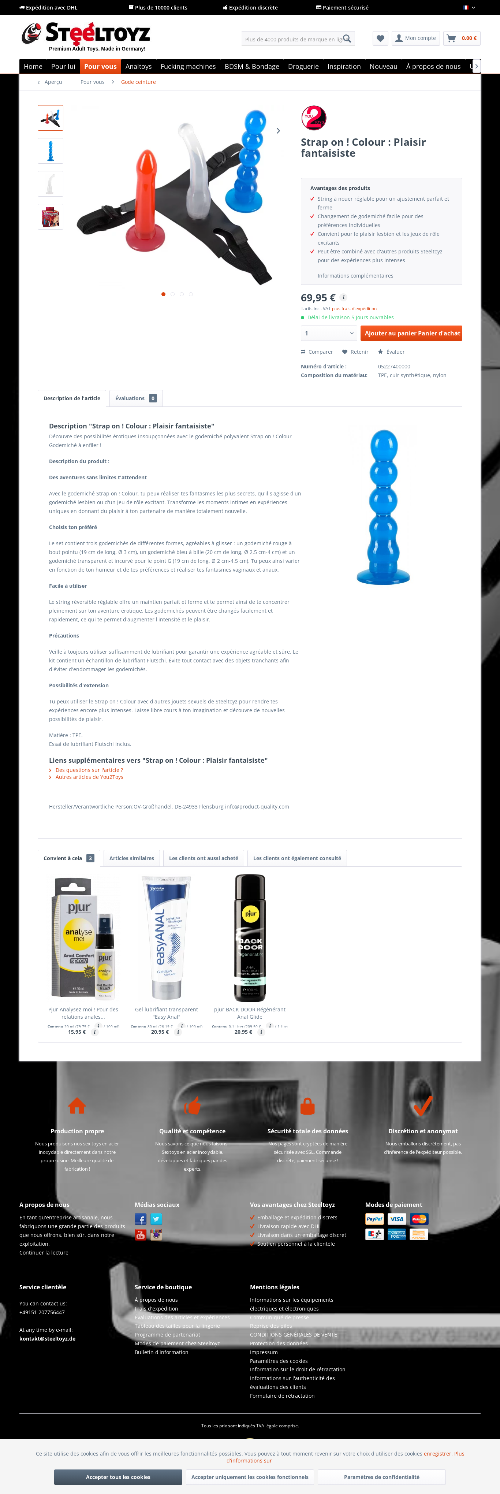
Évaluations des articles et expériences (182, 1317)
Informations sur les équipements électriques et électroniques (291, 1304)
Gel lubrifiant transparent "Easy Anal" (166, 1013)
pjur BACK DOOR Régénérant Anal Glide (250, 1013)
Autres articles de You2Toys (86, 776)
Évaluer (391, 351)
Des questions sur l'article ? (86, 769)
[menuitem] (298, 38)
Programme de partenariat (167, 1334)
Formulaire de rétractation (282, 1395)
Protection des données (279, 1343)
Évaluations (136, 398)
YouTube (141, 1235)
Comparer (317, 351)
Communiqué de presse (279, 1317)
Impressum (264, 1352)
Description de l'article (72, 398)
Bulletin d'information (162, 1352)
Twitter (156, 1219)
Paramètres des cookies (279, 1360)
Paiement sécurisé (342, 7)
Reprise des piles (271, 1325)
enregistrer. (439, 1453)
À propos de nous (156, 1299)
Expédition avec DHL (48, 7)
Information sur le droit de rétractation (298, 1369)
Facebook (141, 1219)
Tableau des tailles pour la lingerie (177, 1325)
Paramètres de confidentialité (381, 1476)
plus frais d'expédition (354, 308)
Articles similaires (131, 858)
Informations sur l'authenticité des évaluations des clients (292, 1382)
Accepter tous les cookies (118, 1476)
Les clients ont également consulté (297, 858)
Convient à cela (69, 858)
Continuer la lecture (43, 1252)
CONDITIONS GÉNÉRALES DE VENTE (293, 1334)
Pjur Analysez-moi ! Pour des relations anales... (83, 1013)
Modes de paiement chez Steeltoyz (177, 1343)
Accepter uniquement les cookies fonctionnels (250, 1476)
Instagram (156, 1235)
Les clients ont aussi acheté (203, 858)
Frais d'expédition (156, 1308)
